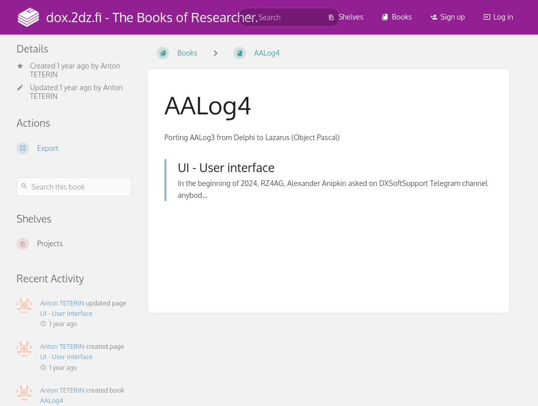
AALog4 (51, 400)
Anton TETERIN (62, 303)
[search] (289, 17)
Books (396, 16)
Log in (498, 16)
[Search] (249, 17)
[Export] (74, 148)
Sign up (447, 16)
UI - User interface (66, 313)
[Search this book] (73, 186)
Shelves (345, 16)
